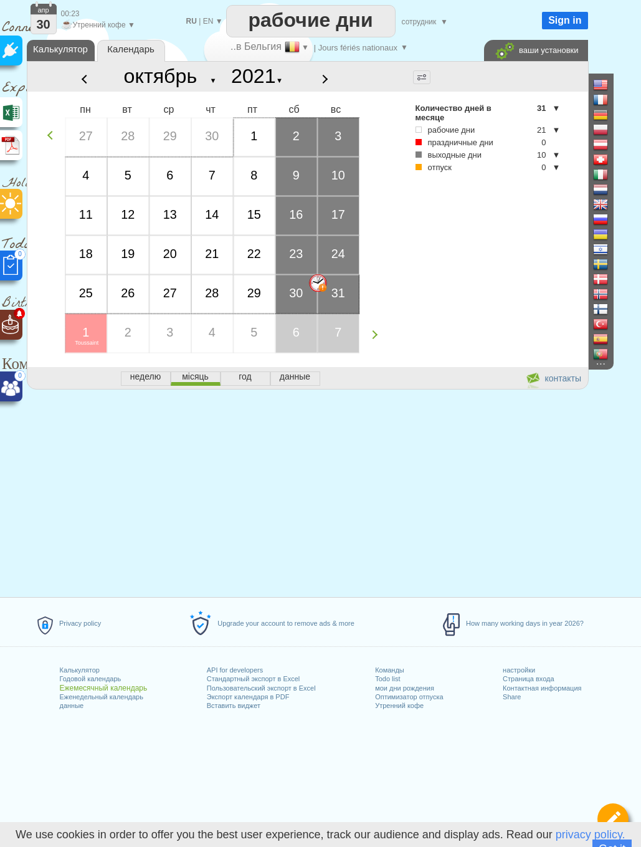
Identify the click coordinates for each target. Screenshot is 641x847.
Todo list (387, 678)
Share (512, 697)
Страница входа (528, 678)
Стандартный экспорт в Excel (253, 678)
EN (208, 21)
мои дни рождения (404, 688)
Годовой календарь (90, 678)
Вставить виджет (233, 705)
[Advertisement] (307, 491)
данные (71, 705)
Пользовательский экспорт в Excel (261, 688)
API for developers (235, 670)
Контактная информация (542, 688)
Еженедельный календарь (101, 697)
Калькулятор (79, 670)
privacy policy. (590, 834)
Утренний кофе (399, 705)
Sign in (564, 20)
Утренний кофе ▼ (98, 25)
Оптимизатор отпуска (409, 697)
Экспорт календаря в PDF (248, 697)
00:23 (70, 13)
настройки (519, 670)
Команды (389, 670)
